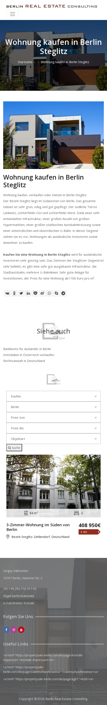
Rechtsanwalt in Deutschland (24, 361)
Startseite (25, 62)
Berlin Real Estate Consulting (66, 698)
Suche (14, 447)
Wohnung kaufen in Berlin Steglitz (65, 62)
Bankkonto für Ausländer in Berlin (27, 349)
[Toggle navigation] (12, 14)
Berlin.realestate (23, 596)
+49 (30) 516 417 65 (22, 589)
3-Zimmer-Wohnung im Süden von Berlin (38, 527)
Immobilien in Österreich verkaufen (28, 355)
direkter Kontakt (23, 603)
